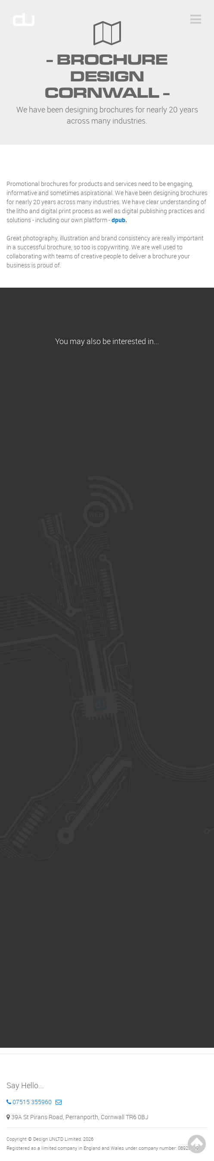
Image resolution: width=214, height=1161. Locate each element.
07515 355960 (29, 1102)
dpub (118, 220)
